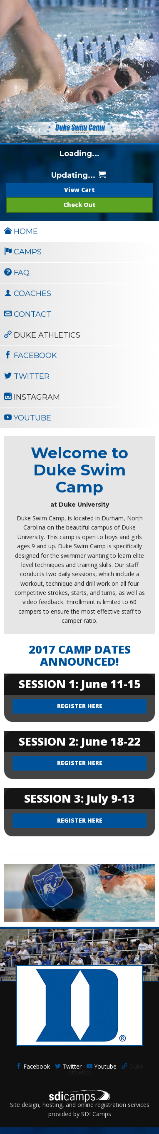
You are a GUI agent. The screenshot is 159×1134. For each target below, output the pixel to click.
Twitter (68, 1066)
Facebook (33, 1066)
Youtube (102, 1066)
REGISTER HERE (79, 706)
